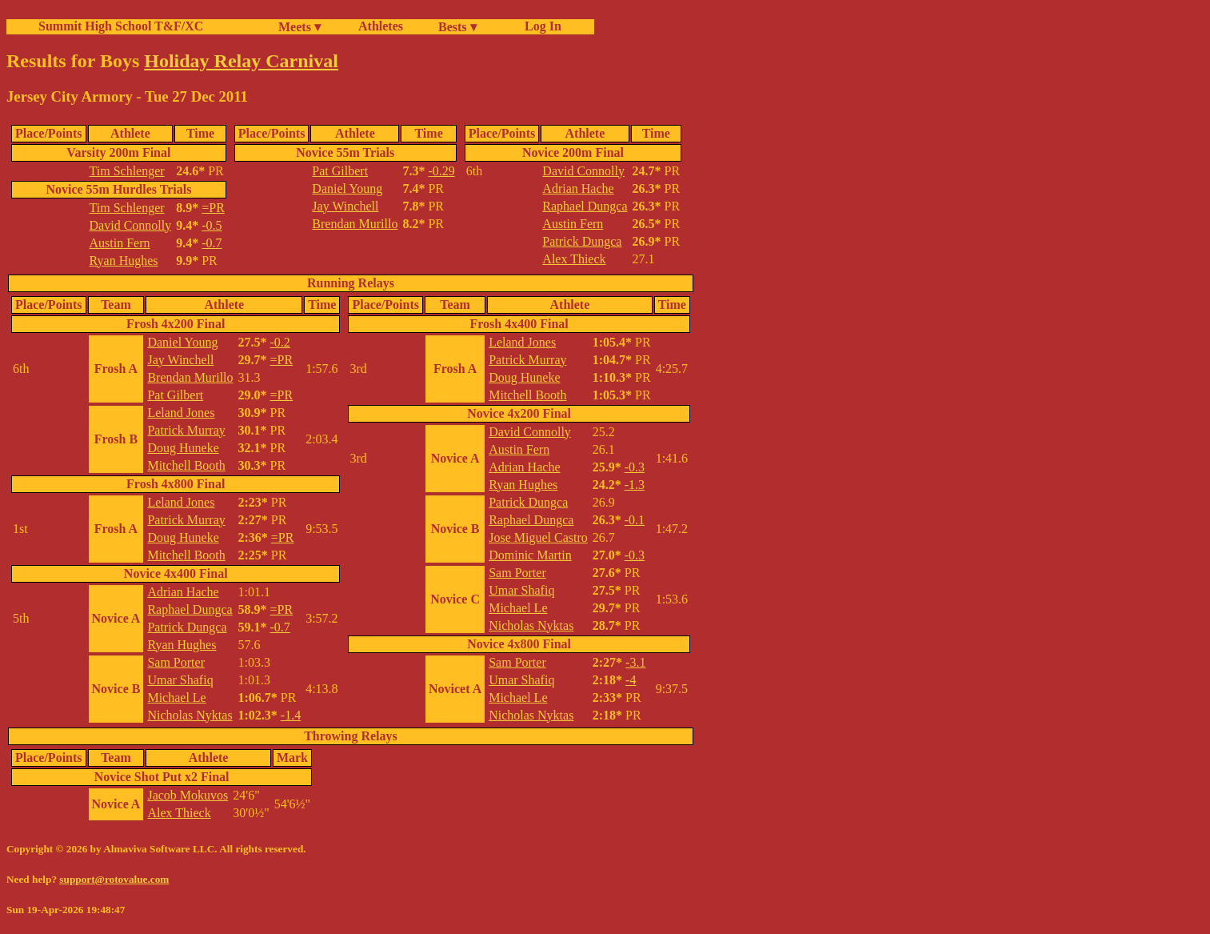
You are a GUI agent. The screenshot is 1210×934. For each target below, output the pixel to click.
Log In (539, 26)
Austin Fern (120, 243)
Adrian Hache (577, 188)
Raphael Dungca (584, 206)
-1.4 (291, 715)
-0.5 (212, 225)
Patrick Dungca (581, 241)
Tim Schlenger (127, 171)
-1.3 (635, 484)
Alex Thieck (573, 259)
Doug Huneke (182, 448)
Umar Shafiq (180, 680)
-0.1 (635, 520)
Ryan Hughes (124, 260)
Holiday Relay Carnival (241, 60)
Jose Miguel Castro (538, 537)
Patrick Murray (186, 430)
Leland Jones (180, 412)
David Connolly (131, 225)
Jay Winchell (345, 206)
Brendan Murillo (354, 223)
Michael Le (176, 697)
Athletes (380, 26)
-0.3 (635, 467)
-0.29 (441, 171)
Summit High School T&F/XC (120, 26)
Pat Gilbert (340, 171)
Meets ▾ (299, 27)
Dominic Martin (530, 555)
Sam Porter (176, 662)
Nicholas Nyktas (189, 715)
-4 (630, 680)
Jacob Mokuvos (187, 795)
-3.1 (635, 662)
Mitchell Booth (186, 465)
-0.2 (280, 342)
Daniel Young (347, 188)
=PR (213, 207)
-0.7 (212, 243)
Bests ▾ (457, 27)
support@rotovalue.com (114, 879)
